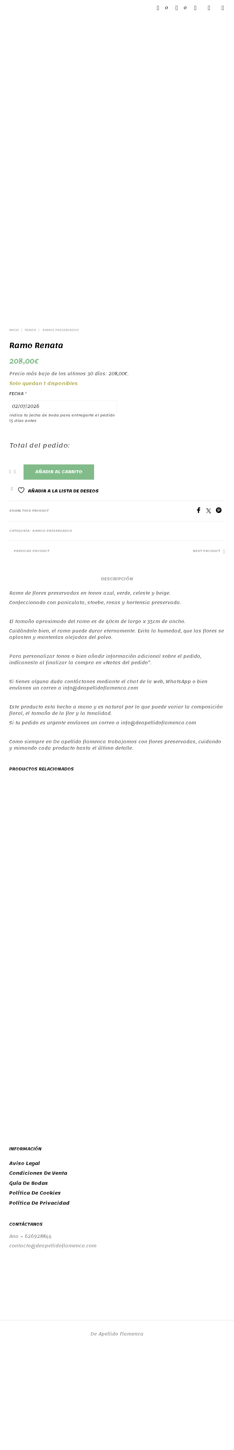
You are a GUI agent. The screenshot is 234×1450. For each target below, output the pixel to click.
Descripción (117, 674)
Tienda (30, 426)
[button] (162, 8)
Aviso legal (24, 1259)
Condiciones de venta (38, 1268)
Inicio (14, 426)
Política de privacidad (39, 1298)
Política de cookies (35, 1288)
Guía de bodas (28, 1278)
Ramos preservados (60, 426)
